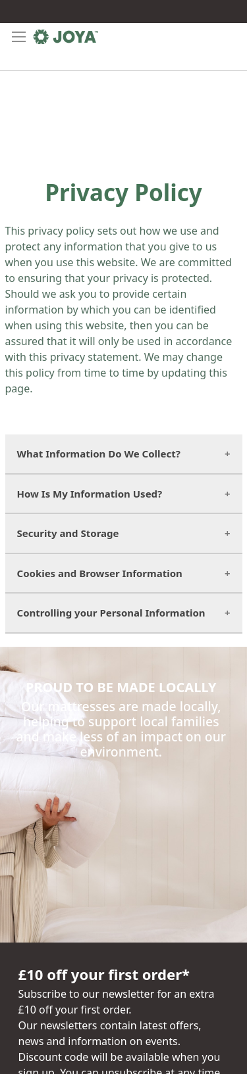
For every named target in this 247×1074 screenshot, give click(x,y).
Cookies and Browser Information (99, 573)
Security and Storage (68, 533)
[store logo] (65, 37)
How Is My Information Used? (90, 493)
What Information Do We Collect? (98, 453)
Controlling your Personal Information (111, 612)
